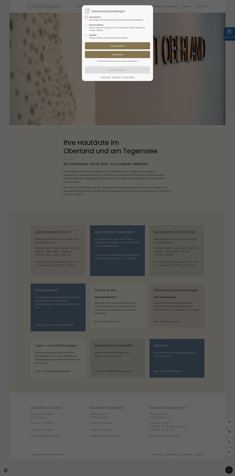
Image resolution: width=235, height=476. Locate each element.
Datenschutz (106, 77)
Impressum (116, 77)
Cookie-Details (128, 77)
